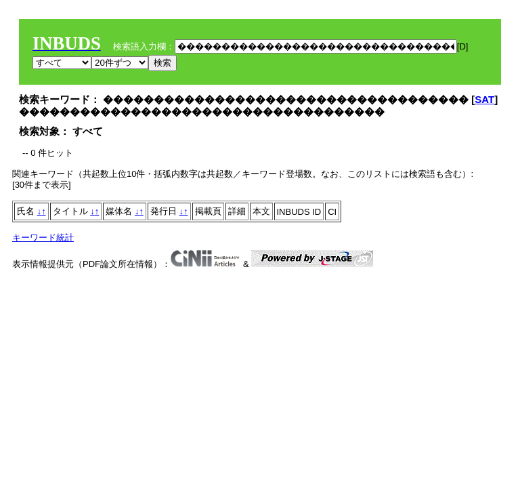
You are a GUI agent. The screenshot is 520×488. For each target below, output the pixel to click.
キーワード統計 (43, 237)
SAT (484, 99)
